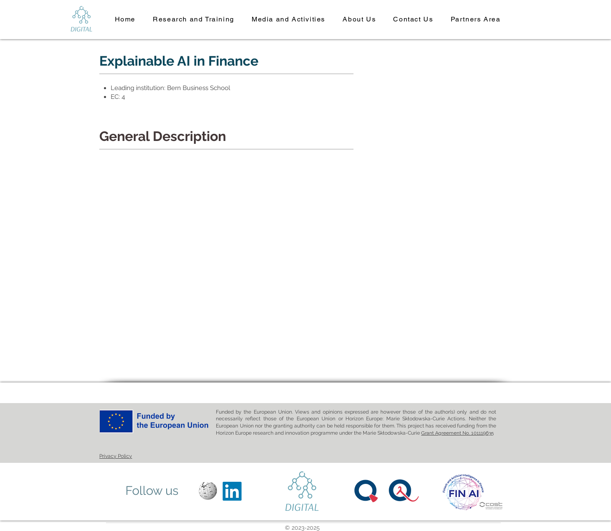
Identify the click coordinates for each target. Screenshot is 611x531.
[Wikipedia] (207, 491)
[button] (194, 19)
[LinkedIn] (232, 491)
